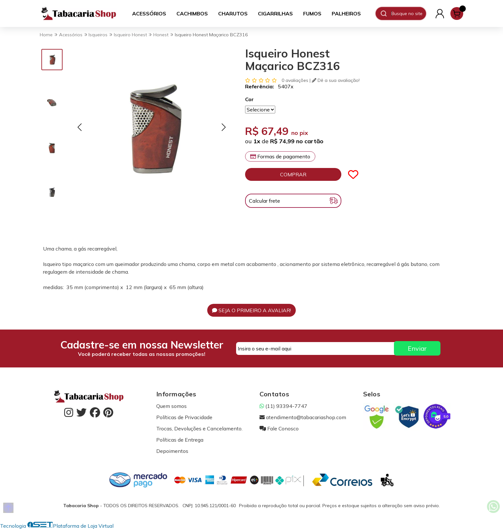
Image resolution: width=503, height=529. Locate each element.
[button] (79, 127)
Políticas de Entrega (179, 439)
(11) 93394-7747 (283, 406)
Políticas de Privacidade (184, 417)
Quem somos (171, 406)
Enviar (417, 348)
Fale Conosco (279, 428)
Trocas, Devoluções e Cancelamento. (199, 428)
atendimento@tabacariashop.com (303, 417)
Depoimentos (172, 451)
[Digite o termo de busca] (408, 13)
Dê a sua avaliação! (336, 80)
